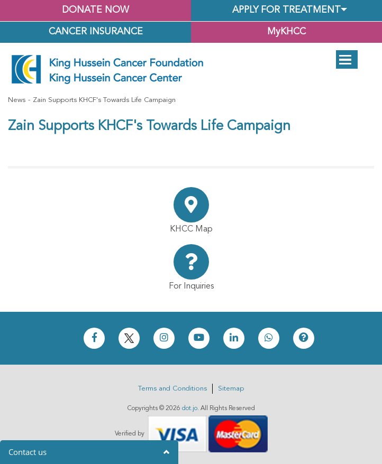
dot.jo (189, 408)
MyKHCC (286, 31)
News (16, 100)
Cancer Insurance (96, 31)
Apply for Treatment (286, 10)
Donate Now (95, 10)
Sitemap (231, 388)
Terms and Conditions (172, 388)
